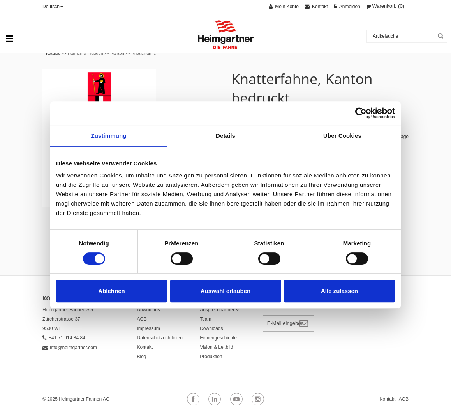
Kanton (117, 53)
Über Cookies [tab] (342, 135)
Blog (141, 356)
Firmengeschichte (218, 338)
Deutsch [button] (52, 6)
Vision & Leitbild (216, 347)
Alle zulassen (339, 291)
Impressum (148, 328)
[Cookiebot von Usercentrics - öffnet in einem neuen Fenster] (361, 113)
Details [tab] (225, 135)
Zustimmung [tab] (109, 135)
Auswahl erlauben (225, 291)
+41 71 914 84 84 (63, 338)
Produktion (211, 356)
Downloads (148, 309)
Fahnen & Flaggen (85, 53)
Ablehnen (111, 291)
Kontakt (145, 347)
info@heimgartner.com (69, 347)
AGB (142, 319)
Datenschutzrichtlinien (160, 338)
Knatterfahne (144, 53)
